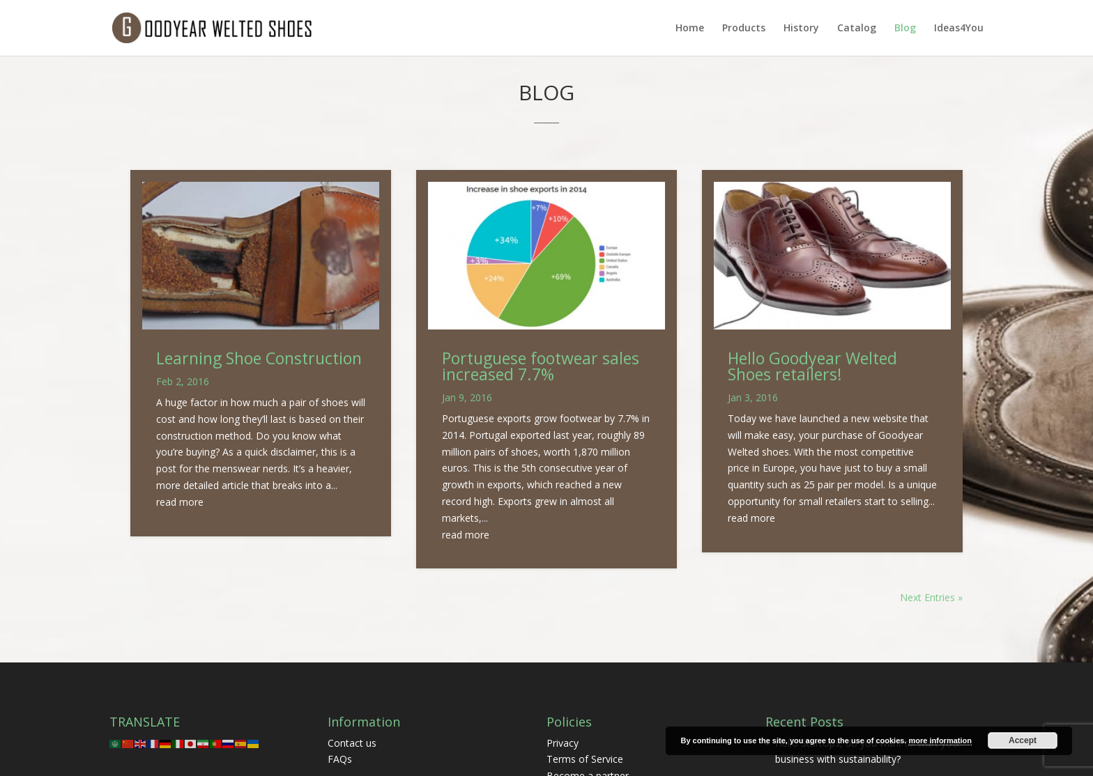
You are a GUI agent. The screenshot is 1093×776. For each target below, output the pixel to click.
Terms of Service (584, 759)
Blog (905, 27)
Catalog (856, 27)
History (801, 27)
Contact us (352, 743)
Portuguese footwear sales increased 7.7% (540, 366)
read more (180, 502)
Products (743, 27)
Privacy (562, 743)
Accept (1023, 740)
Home (689, 27)
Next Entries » (931, 597)
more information (939, 740)
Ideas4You (959, 27)
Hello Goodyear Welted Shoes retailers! (812, 366)
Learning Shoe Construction (259, 358)
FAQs (340, 759)
